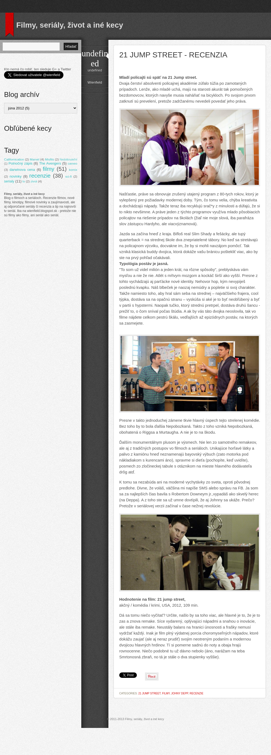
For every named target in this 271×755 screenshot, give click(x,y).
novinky (15, 176)
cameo (72, 163)
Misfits (49, 159)
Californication (14, 159)
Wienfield (95, 82)
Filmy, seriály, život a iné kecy (69, 25)
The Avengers (50, 163)
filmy (166, 693)
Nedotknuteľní (68, 159)
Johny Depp (179, 693)
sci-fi (68, 176)
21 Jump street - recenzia (173, 55)
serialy (9, 181)
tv (23, 181)
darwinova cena (22, 170)
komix (73, 169)
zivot (34, 181)
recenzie (197, 693)
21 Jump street (149, 693)
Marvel (34, 159)
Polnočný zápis (20, 163)
